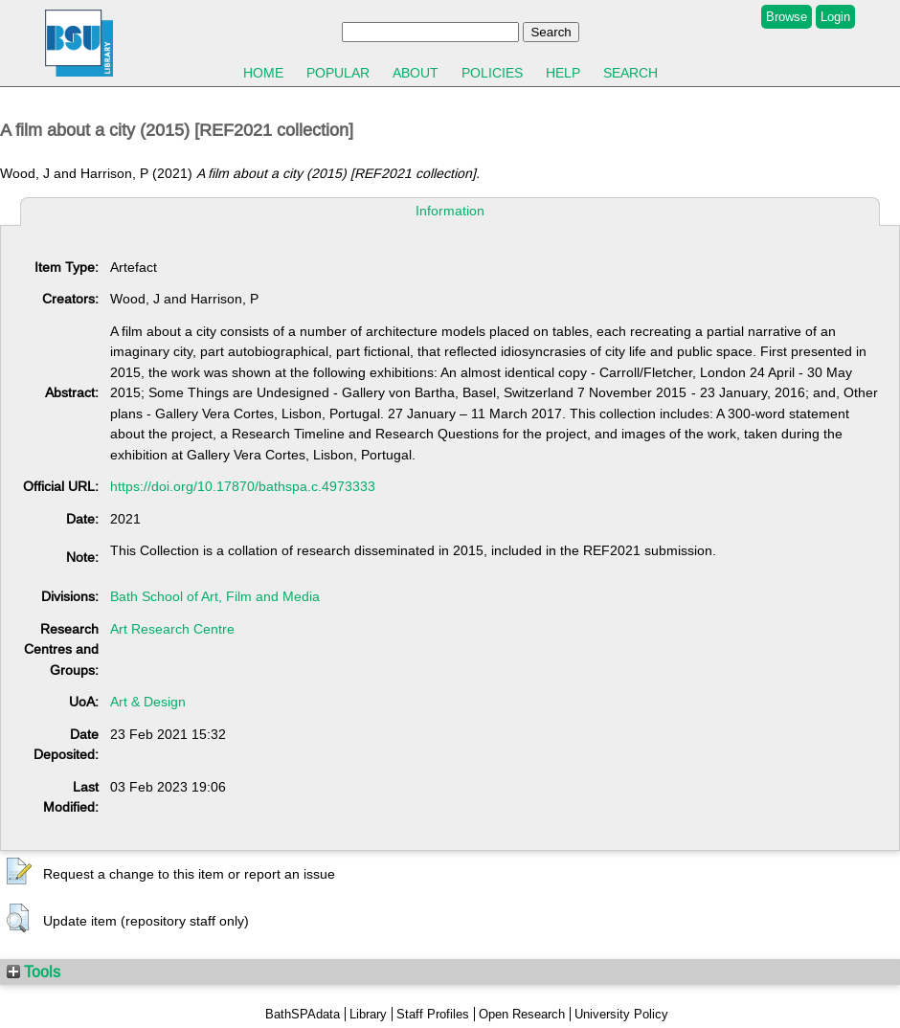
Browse (786, 17)
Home (263, 72)
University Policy (621, 1014)
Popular (338, 72)
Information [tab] (450, 210)
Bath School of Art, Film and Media (215, 596)
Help (563, 72)
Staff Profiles (432, 1014)
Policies (492, 72)
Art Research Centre (172, 629)
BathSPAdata (302, 1014)
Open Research (522, 1014)
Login (835, 17)
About (416, 72)
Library (368, 1014)
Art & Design (148, 701)
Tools (33, 971)
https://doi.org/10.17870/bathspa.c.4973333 (242, 486)
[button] (19, 872)
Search (630, 72)
